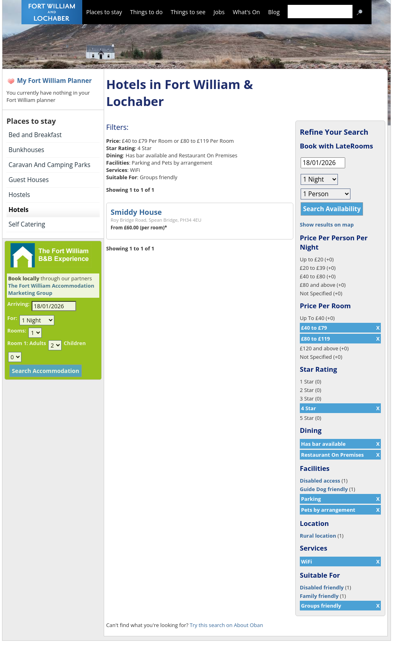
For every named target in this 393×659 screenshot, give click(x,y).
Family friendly (319, 596)
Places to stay (104, 12)
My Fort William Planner (54, 80)
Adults (37, 343)
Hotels (18, 210)
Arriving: (18, 303)
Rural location (318, 535)
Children (74, 343)
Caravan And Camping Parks (49, 165)
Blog (274, 12)
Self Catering (27, 224)
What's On (246, 12)
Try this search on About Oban (226, 625)
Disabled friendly (322, 587)
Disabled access (320, 480)
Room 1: (17, 343)
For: (12, 318)
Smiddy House (136, 212)
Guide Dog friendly (324, 489)
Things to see (188, 12)
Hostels (19, 195)
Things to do (146, 12)
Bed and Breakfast (35, 135)
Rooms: (16, 330)
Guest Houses (29, 180)
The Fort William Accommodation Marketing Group (51, 289)
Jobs (219, 12)
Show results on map (327, 224)
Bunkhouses (26, 150)
